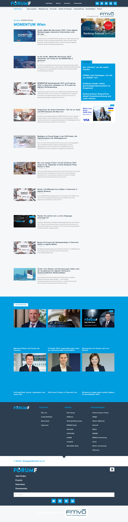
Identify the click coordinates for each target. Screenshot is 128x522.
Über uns (44, 413)
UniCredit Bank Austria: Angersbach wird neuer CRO (29, 393)
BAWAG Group (72, 425)
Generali (95, 425)
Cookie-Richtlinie (46, 417)
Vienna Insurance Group (100, 413)
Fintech (99, 9)
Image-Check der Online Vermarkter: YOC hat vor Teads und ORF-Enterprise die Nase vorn (58, 111)
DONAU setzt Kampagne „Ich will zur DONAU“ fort (97, 76)
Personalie (53, 9)
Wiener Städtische (98, 421)
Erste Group (71, 413)
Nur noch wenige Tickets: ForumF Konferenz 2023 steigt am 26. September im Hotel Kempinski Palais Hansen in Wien (57, 165)
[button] (115, 3)
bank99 (69, 438)
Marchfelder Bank (73, 446)
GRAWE (95, 433)
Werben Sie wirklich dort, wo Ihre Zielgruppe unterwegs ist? (54, 217)
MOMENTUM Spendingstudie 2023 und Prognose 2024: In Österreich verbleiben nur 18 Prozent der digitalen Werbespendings (56, 85)
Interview (67, 3)
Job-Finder (49, 3)
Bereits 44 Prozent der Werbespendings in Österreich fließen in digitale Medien (58, 243)
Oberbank (70, 429)
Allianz (94, 429)
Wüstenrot (95, 450)
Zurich (94, 442)
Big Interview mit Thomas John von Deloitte (95, 349)
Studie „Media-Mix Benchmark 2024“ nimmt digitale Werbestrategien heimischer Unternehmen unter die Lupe (57, 32)
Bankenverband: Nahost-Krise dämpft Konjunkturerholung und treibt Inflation (97, 96)
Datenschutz (45, 421)
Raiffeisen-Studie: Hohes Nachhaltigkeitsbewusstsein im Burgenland (96, 86)
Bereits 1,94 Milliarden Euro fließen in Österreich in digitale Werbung (57, 190)
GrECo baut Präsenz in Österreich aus (62, 392)
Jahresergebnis (32, 9)
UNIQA (94, 417)
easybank (70, 442)
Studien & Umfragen (65, 9)
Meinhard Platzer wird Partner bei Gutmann (27, 349)
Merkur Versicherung (99, 446)
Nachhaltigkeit (90, 9)
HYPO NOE (70, 433)
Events (58, 3)
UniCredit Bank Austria (74, 421)
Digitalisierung (43, 9)
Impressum (44, 425)
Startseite (17, 20)
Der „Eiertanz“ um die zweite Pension (96, 68)
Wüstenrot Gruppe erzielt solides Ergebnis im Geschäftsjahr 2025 (98, 393)
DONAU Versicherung (99, 438)
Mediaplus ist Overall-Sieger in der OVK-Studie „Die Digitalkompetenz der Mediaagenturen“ (57, 137)
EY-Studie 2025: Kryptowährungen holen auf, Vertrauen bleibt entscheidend (63, 349)
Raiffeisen (70, 417)
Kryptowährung (79, 9)
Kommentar (78, 3)
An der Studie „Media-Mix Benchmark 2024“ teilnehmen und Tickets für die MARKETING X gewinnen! (55, 59)
